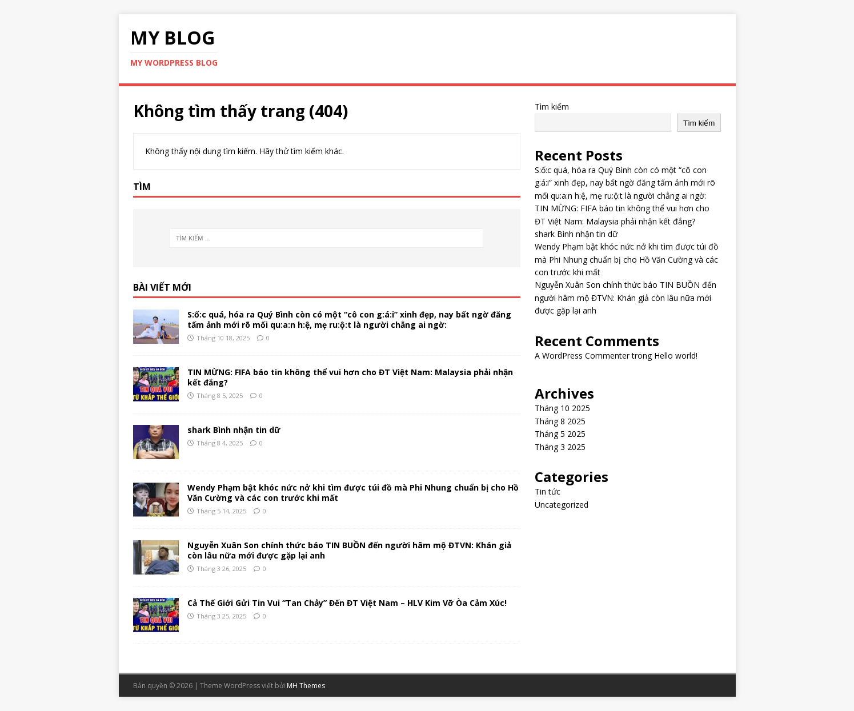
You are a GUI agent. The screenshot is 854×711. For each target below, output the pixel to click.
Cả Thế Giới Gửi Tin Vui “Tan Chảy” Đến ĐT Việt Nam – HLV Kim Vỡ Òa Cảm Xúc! (347, 602)
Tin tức (547, 491)
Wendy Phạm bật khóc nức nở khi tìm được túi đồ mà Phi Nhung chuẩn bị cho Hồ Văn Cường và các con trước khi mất (353, 492)
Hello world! (675, 355)
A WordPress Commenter (582, 355)
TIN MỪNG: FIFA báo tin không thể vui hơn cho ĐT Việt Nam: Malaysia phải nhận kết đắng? (350, 377)
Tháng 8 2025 (560, 421)
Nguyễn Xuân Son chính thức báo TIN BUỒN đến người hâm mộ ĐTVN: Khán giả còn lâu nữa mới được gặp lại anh (349, 550)
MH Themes (306, 685)
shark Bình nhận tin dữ (233, 429)
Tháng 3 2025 (560, 446)
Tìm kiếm (552, 106)
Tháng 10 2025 (562, 408)
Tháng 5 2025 (560, 433)
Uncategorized (561, 504)
